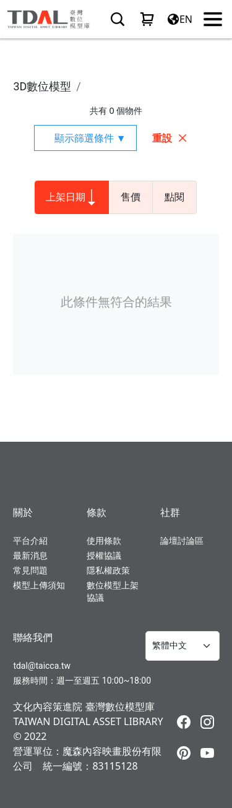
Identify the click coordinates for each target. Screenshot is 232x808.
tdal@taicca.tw (42, 666)
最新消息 (30, 556)
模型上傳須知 (39, 585)
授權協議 (104, 556)
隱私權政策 (108, 570)
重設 (170, 138)
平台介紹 (30, 541)
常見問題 (30, 570)
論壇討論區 (182, 541)
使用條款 (104, 541)
